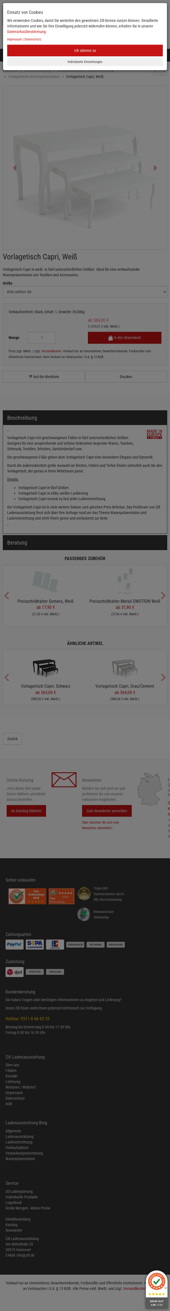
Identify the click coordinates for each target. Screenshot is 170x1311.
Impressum (14, 39)
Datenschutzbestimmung (26, 31)
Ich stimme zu (85, 50)
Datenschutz (32, 39)
